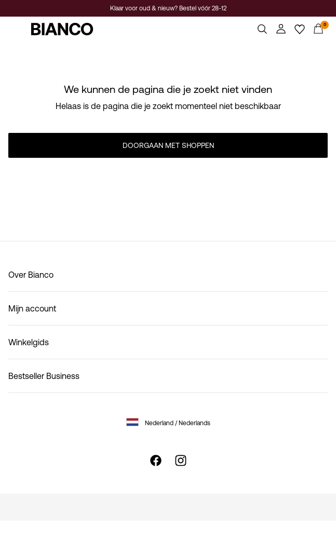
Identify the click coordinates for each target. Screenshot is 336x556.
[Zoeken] (262, 29)
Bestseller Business (43, 376)
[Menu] (17, 29)
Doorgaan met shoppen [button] (168, 145)
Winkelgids (28, 342)
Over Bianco (30, 274)
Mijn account (32, 308)
